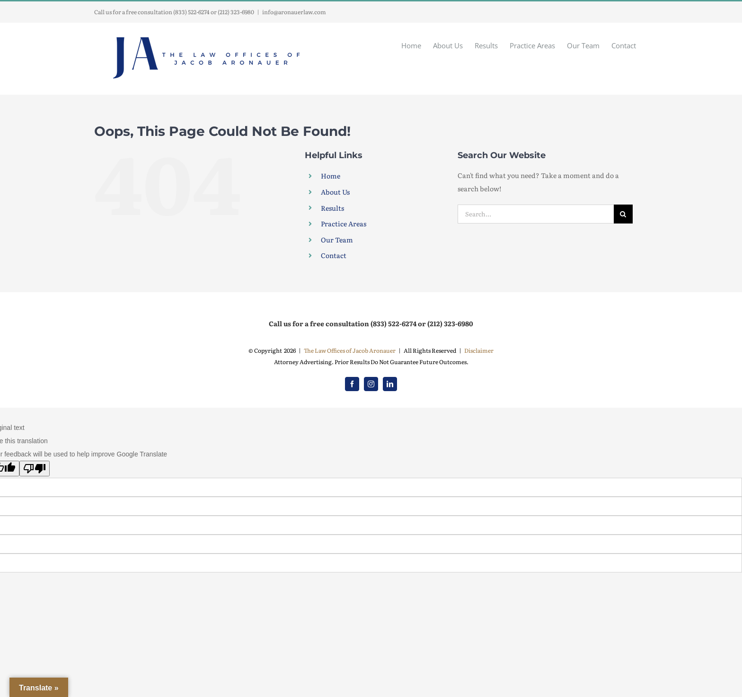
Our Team (337, 239)
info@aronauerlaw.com (294, 12)
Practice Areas (343, 223)
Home (330, 175)
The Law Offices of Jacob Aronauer (350, 350)
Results (332, 208)
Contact (333, 255)
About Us (335, 192)
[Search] (623, 214)
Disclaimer (479, 350)
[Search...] (536, 214)
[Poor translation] (34, 468)
